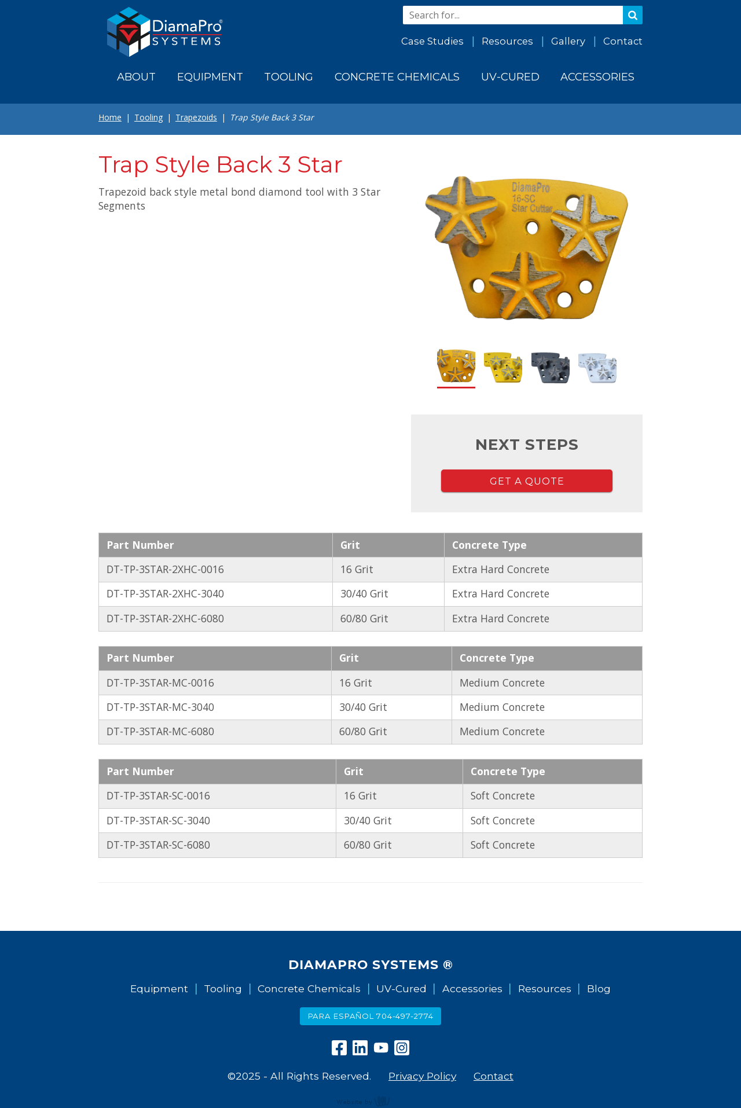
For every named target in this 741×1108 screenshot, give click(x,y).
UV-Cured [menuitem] (510, 76)
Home (110, 117)
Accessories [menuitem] (597, 76)
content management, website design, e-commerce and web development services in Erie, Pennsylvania (370, 1101)
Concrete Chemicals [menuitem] (397, 76)
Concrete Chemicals (309, 988)
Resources (507, 41)
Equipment (159, 988)
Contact (623, 41)
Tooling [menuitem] (288, 76)
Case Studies (432, 41)
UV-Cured (401, 988)
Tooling (148, 117)
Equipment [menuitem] (210, 76)
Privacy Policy (422, 1076)
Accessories (472, 988)
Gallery (568, 41)
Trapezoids (196, 117)
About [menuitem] (136, 76)
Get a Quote (527, 481)
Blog (599, 988)
